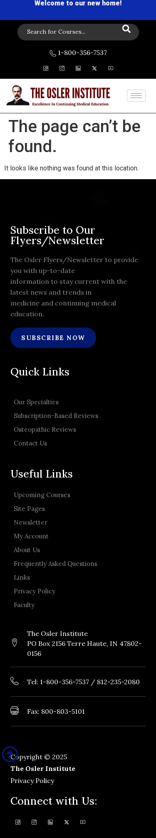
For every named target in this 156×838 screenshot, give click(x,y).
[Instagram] (61, 70)
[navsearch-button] (78, 32)
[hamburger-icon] (136, 96)
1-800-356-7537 (78, 52)
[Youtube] (110, 70)
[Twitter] (94, 70)
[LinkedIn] (78, 70)
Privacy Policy (32, 780)
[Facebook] (45, 70)
